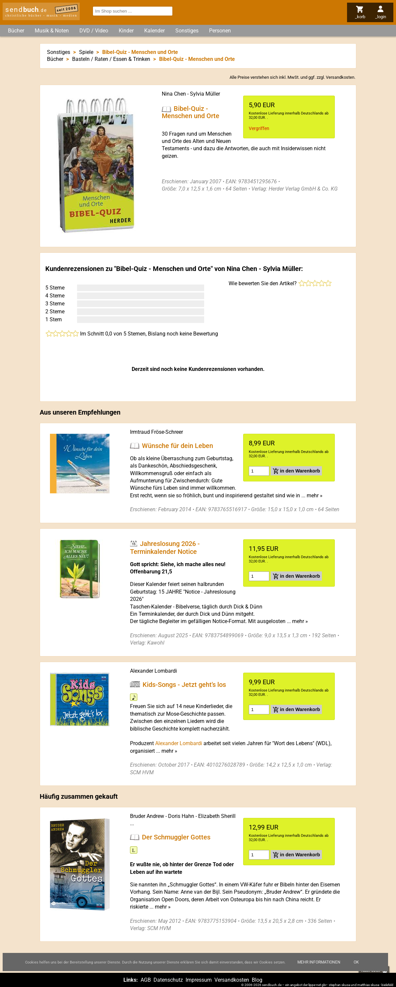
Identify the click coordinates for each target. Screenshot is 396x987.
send (26, 10)
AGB (146, 980)
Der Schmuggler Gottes (176, 837)
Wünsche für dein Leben (177, 446)
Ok (356, 962)
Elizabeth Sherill (217, 816)
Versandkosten (340, 77)
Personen (220, 30)
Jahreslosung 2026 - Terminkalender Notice (165, 548)
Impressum (199, 980)
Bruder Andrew (147, 816)
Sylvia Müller (205, 94)
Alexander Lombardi (153, 671)
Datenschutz (168, 980)
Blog (257, 980)
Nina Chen (174, 94)
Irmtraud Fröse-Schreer (156, 432)
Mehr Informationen (318, 962)
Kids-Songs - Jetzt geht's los (184, 684)
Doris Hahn (181, 816)
